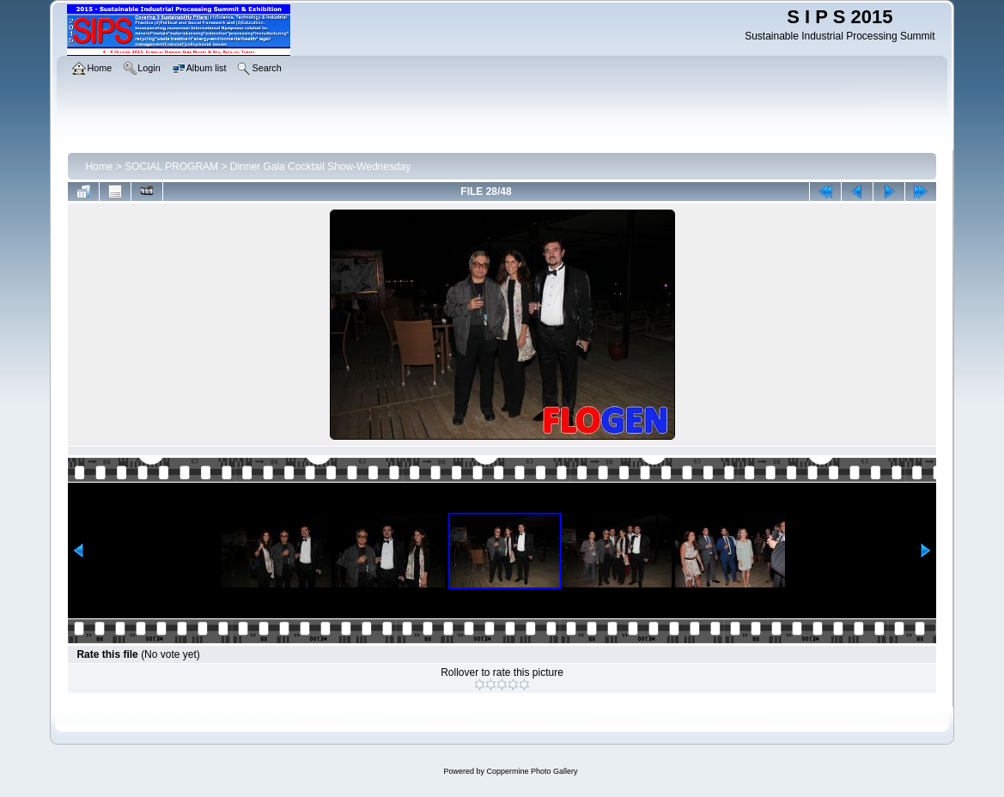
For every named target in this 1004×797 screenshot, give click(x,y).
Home (99, 167)
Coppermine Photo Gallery (531, 771)
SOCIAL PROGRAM (171, 167)
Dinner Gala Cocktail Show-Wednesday (320, 167)
